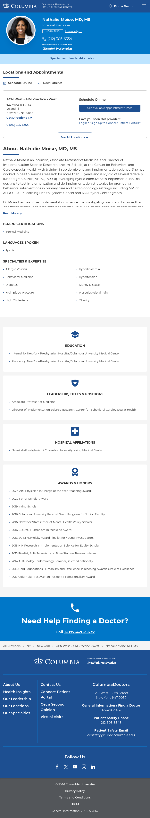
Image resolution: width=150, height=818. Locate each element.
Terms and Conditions (75, 797)
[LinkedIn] (93, 767)
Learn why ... (73, 31)
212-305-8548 (111, 723)
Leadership (77, 59)
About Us (11, 685)
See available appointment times (109, 108)
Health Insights (16, 692)
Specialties (58, 59)
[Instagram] (84, 767)
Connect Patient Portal (55, 695)
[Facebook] (57, 767)
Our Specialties (16, 713)
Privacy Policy (75, 791)
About (92, 59)
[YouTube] (75, 767)
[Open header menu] (144, 5)
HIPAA (75, 804)
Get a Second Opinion (52, 707)
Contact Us (51, 685)
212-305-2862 (89, 811)
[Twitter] (66, 767)
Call (75, 632)
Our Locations (16, 706)
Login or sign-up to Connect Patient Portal (108, 123)
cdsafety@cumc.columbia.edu (111, 735)
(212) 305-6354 (59, 39)
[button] (75, 137)
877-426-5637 (111, 710)
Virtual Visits (52, 717)
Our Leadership (17, 699)
